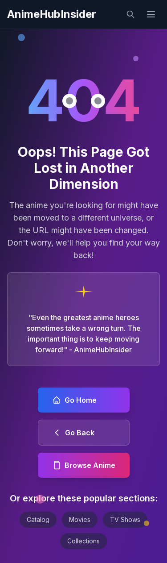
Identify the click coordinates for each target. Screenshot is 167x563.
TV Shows (125, 519)
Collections (83, 541)
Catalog (38, 519)
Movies (79, 519)
